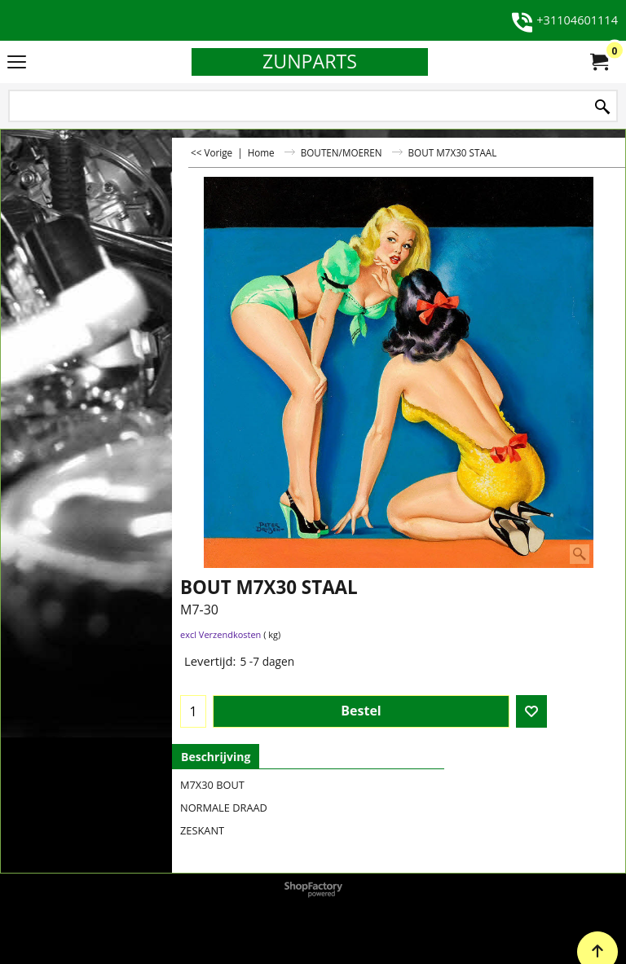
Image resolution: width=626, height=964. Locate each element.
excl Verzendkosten (220, 634)
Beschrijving (215, 756)
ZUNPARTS (309, 61)
